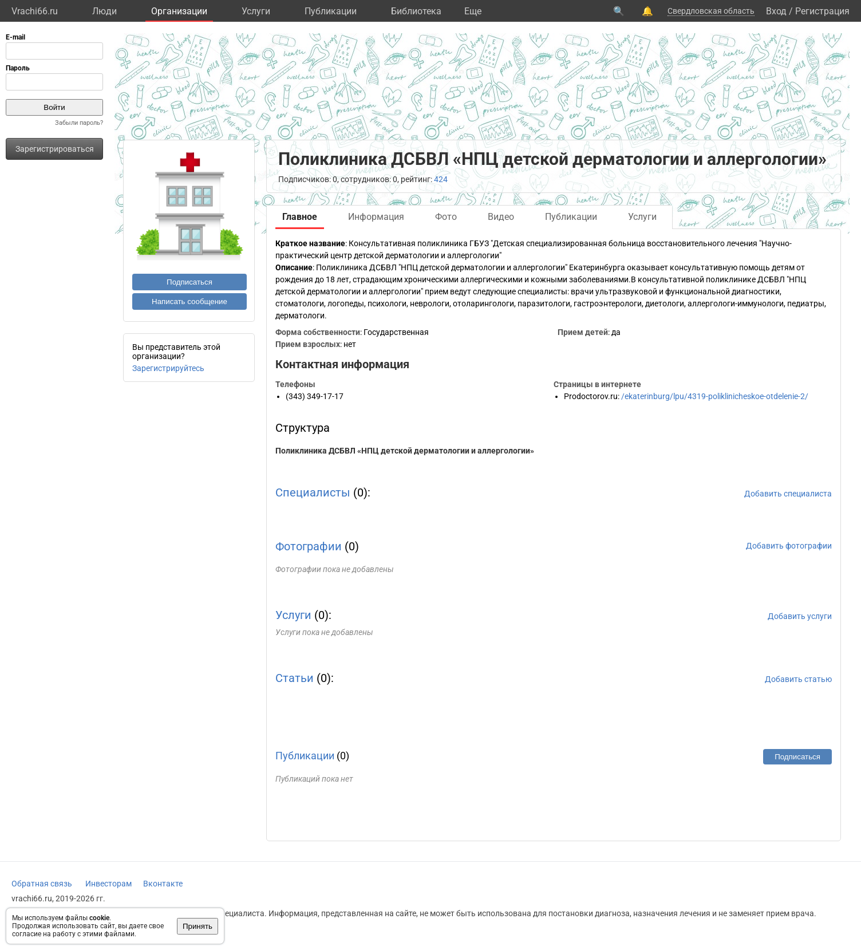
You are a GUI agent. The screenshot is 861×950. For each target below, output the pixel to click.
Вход (776, 11)
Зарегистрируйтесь (168, 368)
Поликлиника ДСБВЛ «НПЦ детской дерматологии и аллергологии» (404, 450)
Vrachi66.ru (34, 11)
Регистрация (822, 11)
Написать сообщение (189, 301)
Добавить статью (798, 679)
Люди (104, 11)
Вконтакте (163, 883)
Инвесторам (108, 883)
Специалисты (312, 492)
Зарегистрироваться (54, 148)
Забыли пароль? (79, 123)
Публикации (331, 11)
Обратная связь (41, 883)
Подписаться (189, 282)
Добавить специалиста (788, 493)
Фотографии (308, 546)
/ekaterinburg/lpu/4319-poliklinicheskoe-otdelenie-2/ (714, 396)
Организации (179, 11)
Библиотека (416, 11)
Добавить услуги (800, 616)
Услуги (256, 11)
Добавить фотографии (789, 545)
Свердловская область (711, 10)
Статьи (294, 678)
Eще (472, 11)
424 (441, 179)
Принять (197, 926)
